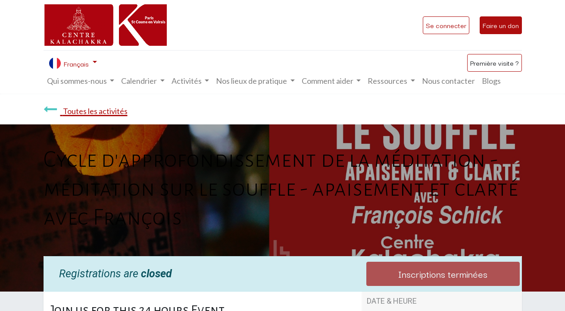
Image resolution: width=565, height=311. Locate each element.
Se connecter (446, 25)
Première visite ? (494, 62)
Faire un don (501, 25)
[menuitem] (448, 81)
